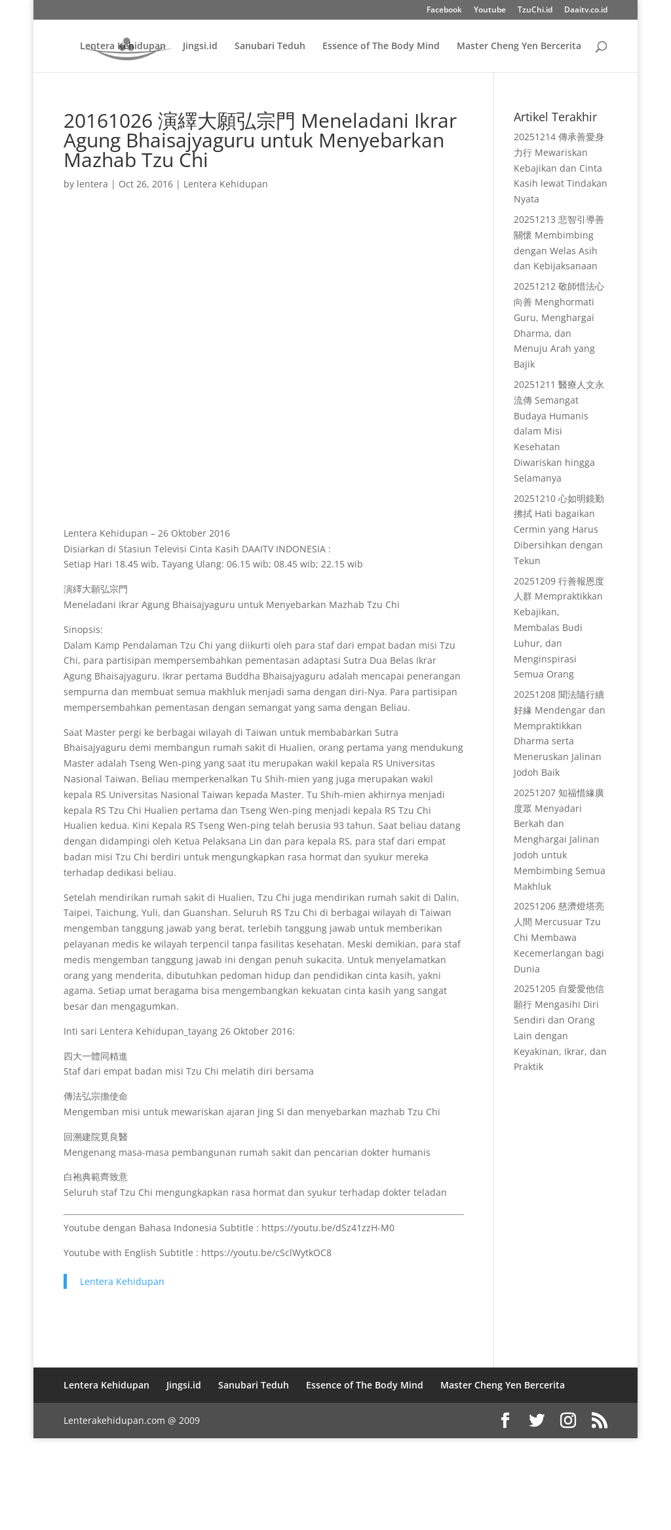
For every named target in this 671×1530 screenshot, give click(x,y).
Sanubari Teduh (270, 46)
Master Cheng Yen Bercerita (519, 46)
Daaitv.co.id (585, 10)
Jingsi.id (200, 46)
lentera (92, 184)
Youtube (490, 10)
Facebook (444, 10)
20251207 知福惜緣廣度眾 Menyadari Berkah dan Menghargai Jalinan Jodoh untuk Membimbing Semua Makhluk (559, 839)
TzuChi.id (535, 10)
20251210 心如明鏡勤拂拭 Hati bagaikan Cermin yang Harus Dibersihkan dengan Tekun (559, 529)
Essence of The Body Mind (381, 46)
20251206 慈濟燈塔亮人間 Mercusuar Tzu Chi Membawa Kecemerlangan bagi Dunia (559, 937)
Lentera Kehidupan (123, 46)
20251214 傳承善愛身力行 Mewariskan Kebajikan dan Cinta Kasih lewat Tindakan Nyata (560, 167)
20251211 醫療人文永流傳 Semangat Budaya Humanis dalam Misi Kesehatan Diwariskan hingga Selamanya (559, 431)
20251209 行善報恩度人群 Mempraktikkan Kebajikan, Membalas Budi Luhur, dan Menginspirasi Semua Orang (559, 628)
